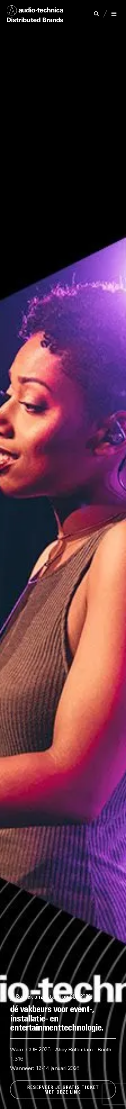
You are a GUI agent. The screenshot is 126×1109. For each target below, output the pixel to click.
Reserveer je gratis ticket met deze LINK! (63, 1090)
